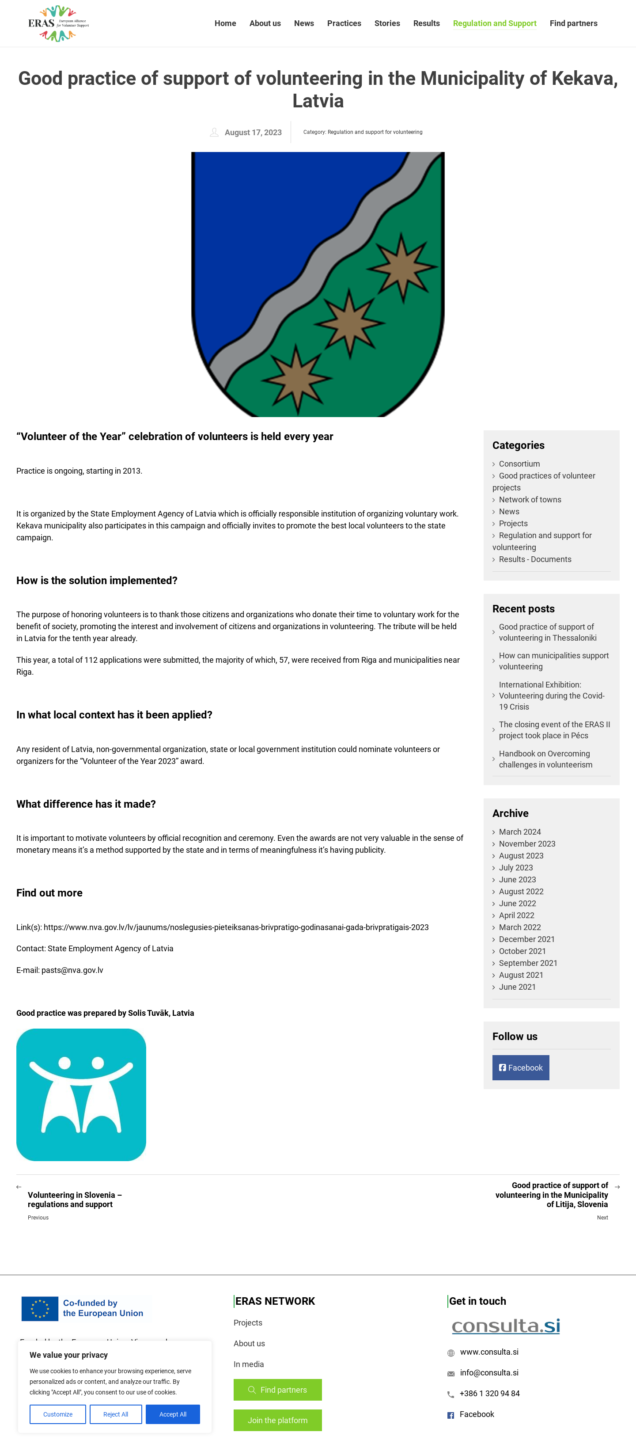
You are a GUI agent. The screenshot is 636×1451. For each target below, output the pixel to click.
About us (265, 23)
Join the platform (278, 1420)
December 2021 (527, 939)
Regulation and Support (495, 23)
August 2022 (521, 891)
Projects (510, 523)
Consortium (516, 463)
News (304, 23)
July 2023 (516, 867)
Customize (57, 1414)
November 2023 (527, 843)
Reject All (115, 1414)
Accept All (172, 1414)
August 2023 (521, 855)
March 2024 (520, 831)
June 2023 (517, 879)
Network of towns (526, 499)
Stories (387, 23)
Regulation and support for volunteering (375, 132)
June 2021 (517, 986)
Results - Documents (532, 559)
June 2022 (517, 903)
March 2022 (520, 927)
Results (426, 23)
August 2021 (521, 975)
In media (249, 1364)
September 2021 (528, 963)
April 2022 (516, 915)
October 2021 (522, 951)
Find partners (574, 23)
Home (225, 23)
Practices (344, 23)
